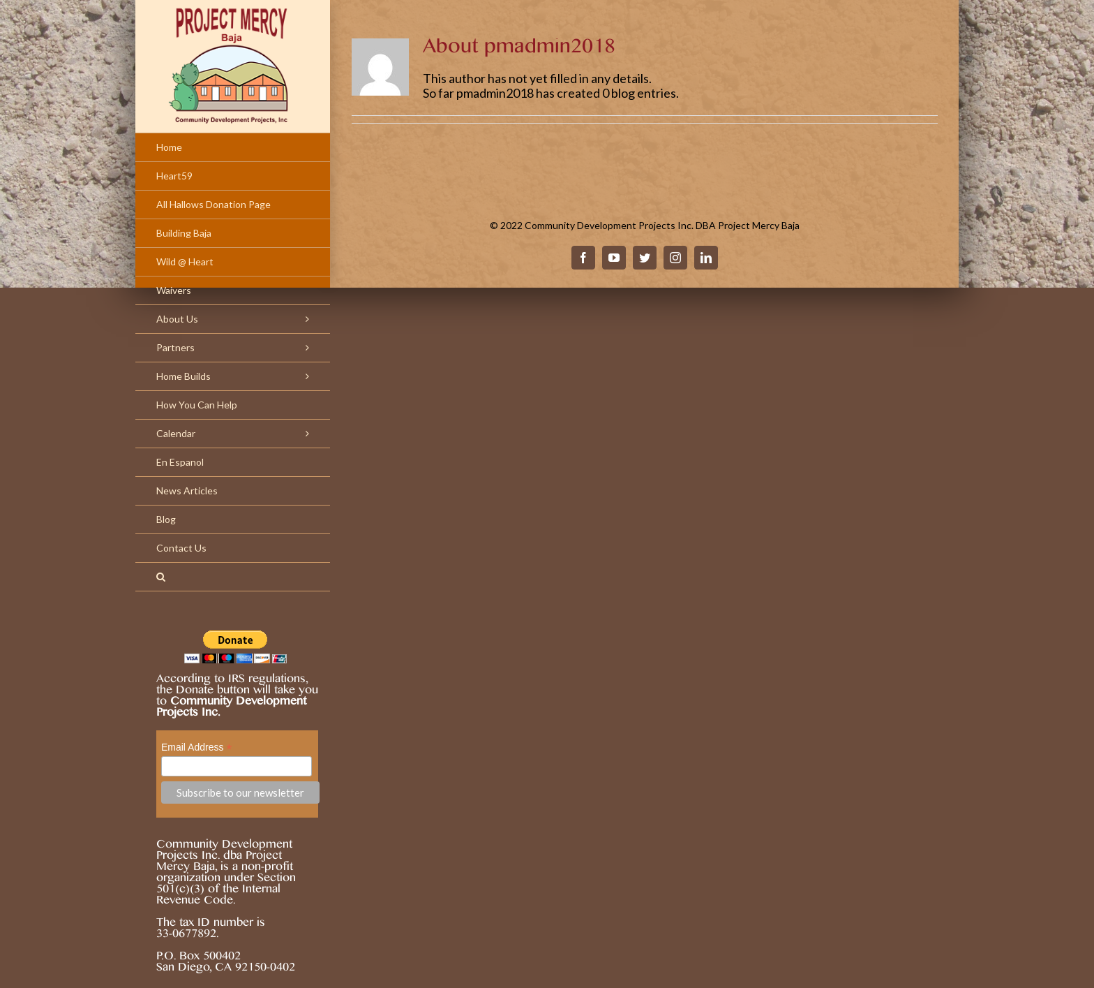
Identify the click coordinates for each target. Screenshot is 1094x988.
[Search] (232, 577)
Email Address (196, 747)
